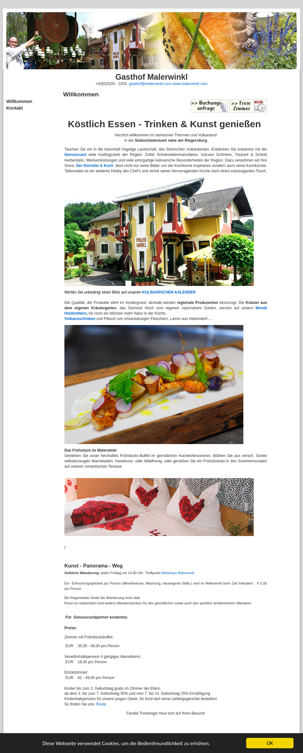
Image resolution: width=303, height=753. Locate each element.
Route (101, 704)
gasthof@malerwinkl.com (150, 84)
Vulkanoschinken (79, 319)
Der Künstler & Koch (94, 165)
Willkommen (19, 101)
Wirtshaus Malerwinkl (177, 573)
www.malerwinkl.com (189, 84)
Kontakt (14, 108)
